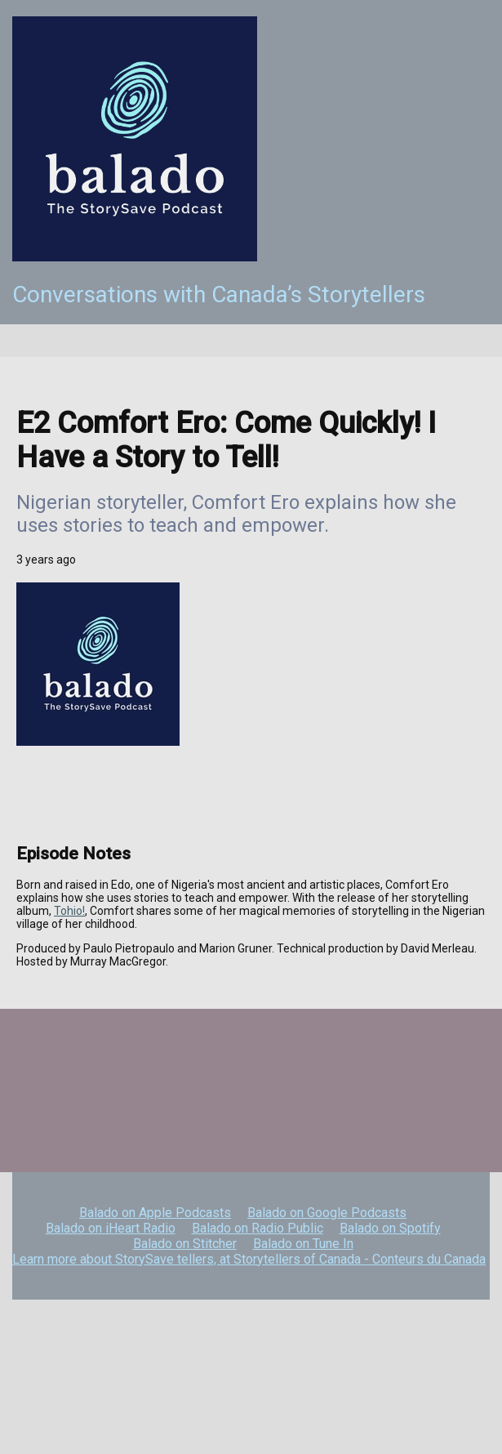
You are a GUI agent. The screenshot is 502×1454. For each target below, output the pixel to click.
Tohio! (69, 910)
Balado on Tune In (303, 1243)
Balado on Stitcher (185, 1243)
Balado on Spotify (390, 1228)
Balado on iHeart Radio (110, 1228)
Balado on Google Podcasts (326, 1212)
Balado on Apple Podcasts (155, 1212)
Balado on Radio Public (257, 1228)
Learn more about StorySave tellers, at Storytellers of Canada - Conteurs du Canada (249, 1259)
